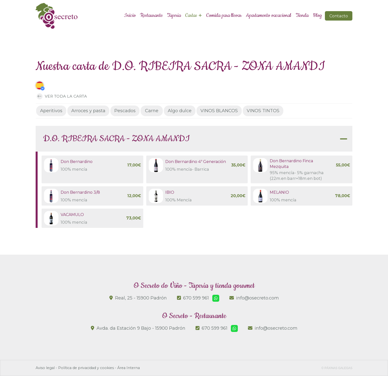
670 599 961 (196, 298)
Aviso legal (45, 368)
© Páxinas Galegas (336, 368)
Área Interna (128, 368)
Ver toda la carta (62, 97)
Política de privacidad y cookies (86, 368)
